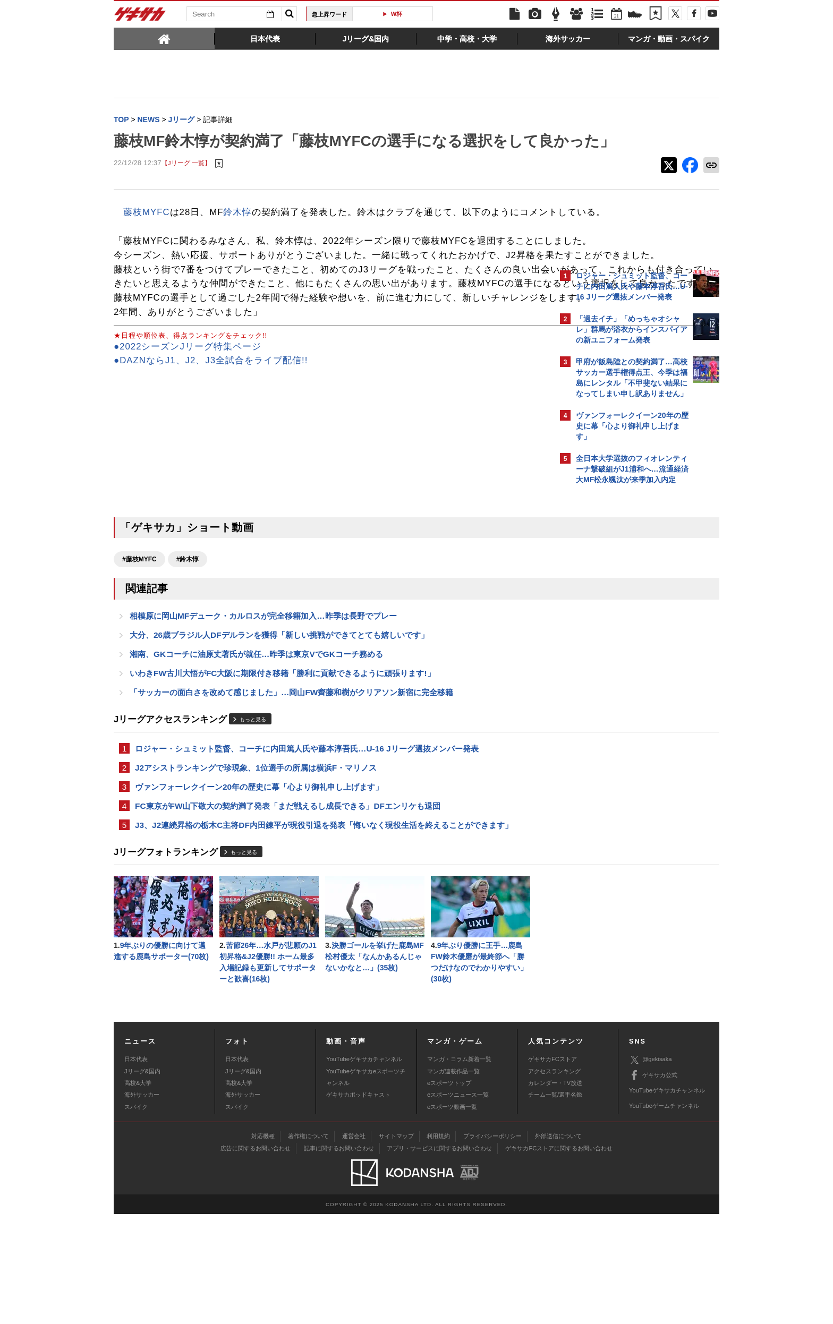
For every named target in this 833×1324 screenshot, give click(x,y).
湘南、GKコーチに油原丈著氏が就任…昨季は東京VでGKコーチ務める (256, 751)
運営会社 (354, 1245)
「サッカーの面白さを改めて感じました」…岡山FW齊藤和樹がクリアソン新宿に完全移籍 (291, 791)
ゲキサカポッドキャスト (358, 1204)
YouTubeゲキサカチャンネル (364, 1169)
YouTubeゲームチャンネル (664, 1215)
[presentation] (164, 38)
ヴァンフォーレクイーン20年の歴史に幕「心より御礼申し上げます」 (259, 889)
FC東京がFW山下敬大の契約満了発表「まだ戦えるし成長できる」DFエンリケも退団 (287, 909)
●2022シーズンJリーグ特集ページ (187, 440)
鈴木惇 (237, 234)
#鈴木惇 (187, 652)
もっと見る (253, 819)
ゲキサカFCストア (552, 1169)
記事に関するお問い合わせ (339, 1257)
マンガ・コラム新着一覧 (459, 1169)
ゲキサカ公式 (653, 1185)
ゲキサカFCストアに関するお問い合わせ (559, 1257)
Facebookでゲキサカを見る (620, 672)
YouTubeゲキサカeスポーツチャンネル (365, 1186)
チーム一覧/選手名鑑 (555, 1204)
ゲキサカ (140, 17)
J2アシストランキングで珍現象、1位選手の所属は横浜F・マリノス (256, 869)
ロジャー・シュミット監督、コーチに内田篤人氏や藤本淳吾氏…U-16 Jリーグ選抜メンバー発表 (307, 848)
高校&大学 (137, 1192)
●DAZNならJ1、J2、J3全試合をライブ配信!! (211, 454)
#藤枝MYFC (139, 652)
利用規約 (438, 1245)
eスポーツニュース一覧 (458, 1204)
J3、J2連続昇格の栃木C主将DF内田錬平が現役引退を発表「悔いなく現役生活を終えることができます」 (324, 929)
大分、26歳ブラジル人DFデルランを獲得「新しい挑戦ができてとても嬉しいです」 (279, 731)
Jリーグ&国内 (142, 1180)
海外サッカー (141, 1204)
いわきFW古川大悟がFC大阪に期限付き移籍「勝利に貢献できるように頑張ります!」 (282, 771)
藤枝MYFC (146, 234)
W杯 (397, 14)
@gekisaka (650, 1169)
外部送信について (558, 1245)
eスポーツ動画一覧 (452, 1216)
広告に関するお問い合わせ (255, 1257)
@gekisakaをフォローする (618, 650)
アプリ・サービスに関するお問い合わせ (439, 1257)
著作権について (308, 1245)
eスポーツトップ (449, 1192)
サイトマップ (396, 1245)
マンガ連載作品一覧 (453, 1180)
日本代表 (136, 1169)
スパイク (136, 1216)
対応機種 (263, 1245)
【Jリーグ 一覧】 (186, 185)
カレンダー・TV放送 (555, 1192)
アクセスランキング (554, 1180)
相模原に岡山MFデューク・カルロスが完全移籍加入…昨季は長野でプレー (263, 710)
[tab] (164, 38)
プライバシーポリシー (492, 1245)
